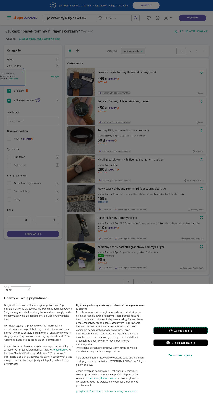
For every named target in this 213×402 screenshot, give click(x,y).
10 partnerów (59, 349)
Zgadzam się (180, 331)
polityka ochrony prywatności (120, 391)
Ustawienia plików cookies (101, 378)
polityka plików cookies (89, 391)
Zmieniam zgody (181, 355)
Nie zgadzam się (180, 343)
